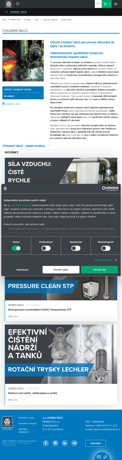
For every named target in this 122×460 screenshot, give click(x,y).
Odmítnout (22, 269)
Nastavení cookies (8, 445)
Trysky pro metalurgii (50, 20)
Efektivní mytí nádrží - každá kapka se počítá (32, 393)
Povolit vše (99, 269)
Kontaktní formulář (27, 423)
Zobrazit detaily (103, 260)
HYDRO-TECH (18, 12)
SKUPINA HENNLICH (24, 430)
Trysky (36, 20)
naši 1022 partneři (21, 205)
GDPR (4, 443)
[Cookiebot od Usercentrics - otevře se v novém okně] (104, 188)
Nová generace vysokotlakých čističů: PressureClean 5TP (39, 309)
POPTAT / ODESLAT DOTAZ (17, 89)
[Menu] (116, 4)
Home (4, 20)
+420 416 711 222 (106, 425)
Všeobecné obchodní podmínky (19, 443)
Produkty (27, 20)
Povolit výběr (61, 269)
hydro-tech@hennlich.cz (107, 429)
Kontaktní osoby (26, 417)
